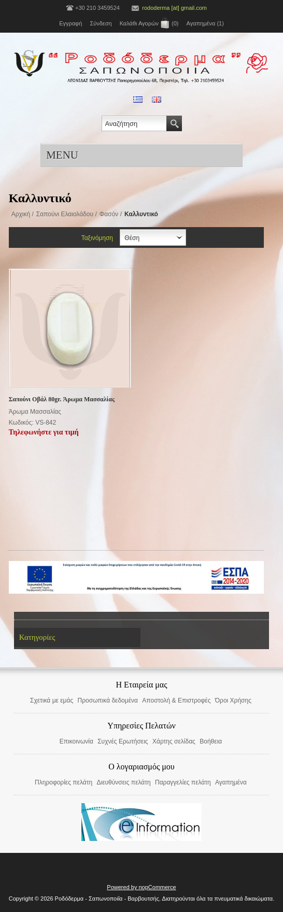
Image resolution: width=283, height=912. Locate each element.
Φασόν (109, 214)
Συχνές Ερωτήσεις (122, 741)
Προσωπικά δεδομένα (108, 700)
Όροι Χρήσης (233, 700)
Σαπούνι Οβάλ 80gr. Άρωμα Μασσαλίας (62, 399)
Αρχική (20, 214)
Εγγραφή (70, 23)
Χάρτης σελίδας (173, 741)
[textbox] (134, 123)
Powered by (122, 887)
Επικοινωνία (76, 741)
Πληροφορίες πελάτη (63, 782)
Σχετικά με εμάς (51, 700)
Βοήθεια (211, 741)
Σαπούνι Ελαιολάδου (64, 214)
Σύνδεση (100, 23)
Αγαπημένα (231, 782)
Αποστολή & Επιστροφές (176, 700)
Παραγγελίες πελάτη (183, 782)
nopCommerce (157, 887)
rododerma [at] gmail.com (174, 8)
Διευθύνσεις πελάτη (123, 782)
